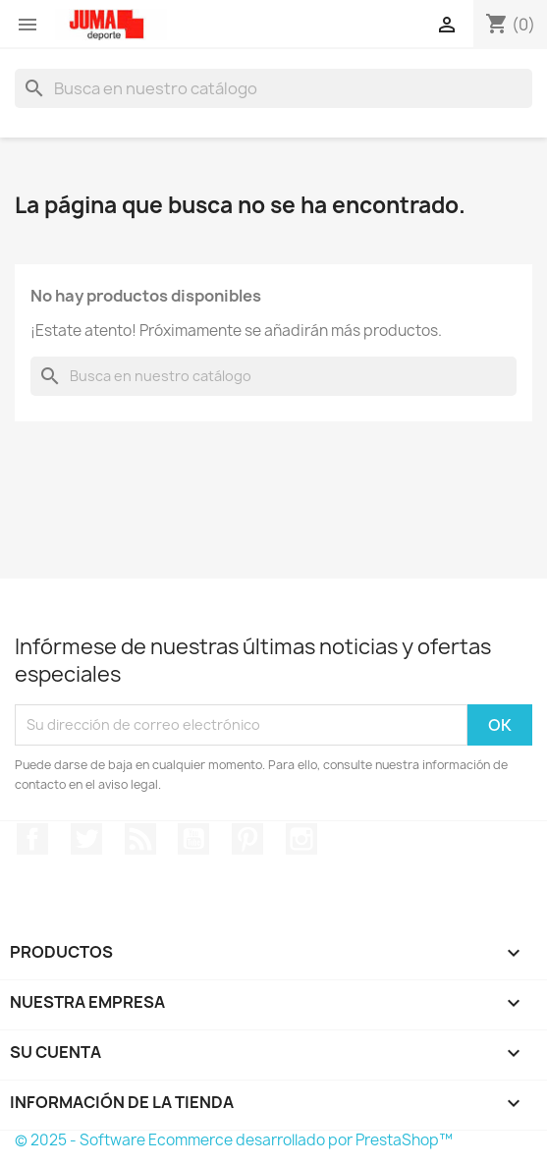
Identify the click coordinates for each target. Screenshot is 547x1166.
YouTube (193, 839)
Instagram (301, 839)
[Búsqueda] (273, 88)
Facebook (32, 839)
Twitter (86, 839)
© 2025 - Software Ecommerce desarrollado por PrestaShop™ (234, 1140)
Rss (140, 839)
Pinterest (247, 839)
